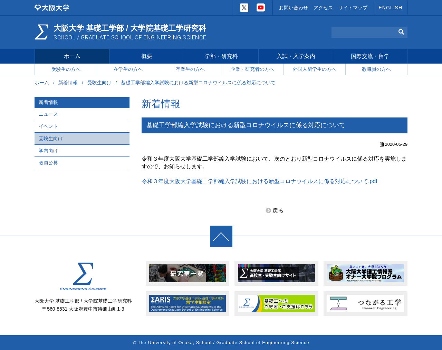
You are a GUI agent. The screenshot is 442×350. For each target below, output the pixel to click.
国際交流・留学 (370, 56)
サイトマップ (352, 7)
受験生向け (99, 83)
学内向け (48, 151)
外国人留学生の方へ (314, 69)
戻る (278, 211)
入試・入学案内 (296, 56)
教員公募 (48, 163)
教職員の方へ (376, 69)
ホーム (72, 56)
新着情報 (68, 83)
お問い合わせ (293, 7)
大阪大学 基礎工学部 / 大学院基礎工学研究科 (130, 32)
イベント (48, 126)
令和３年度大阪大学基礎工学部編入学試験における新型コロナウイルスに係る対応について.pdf (259, 182)
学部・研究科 (221, 56)
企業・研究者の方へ (252, 69)
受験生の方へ (65, 69)
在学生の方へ (128, 69)
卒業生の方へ (190, 69)
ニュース (48, 114)
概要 (146, 56)
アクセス (323, 7)
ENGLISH (390, 7)
